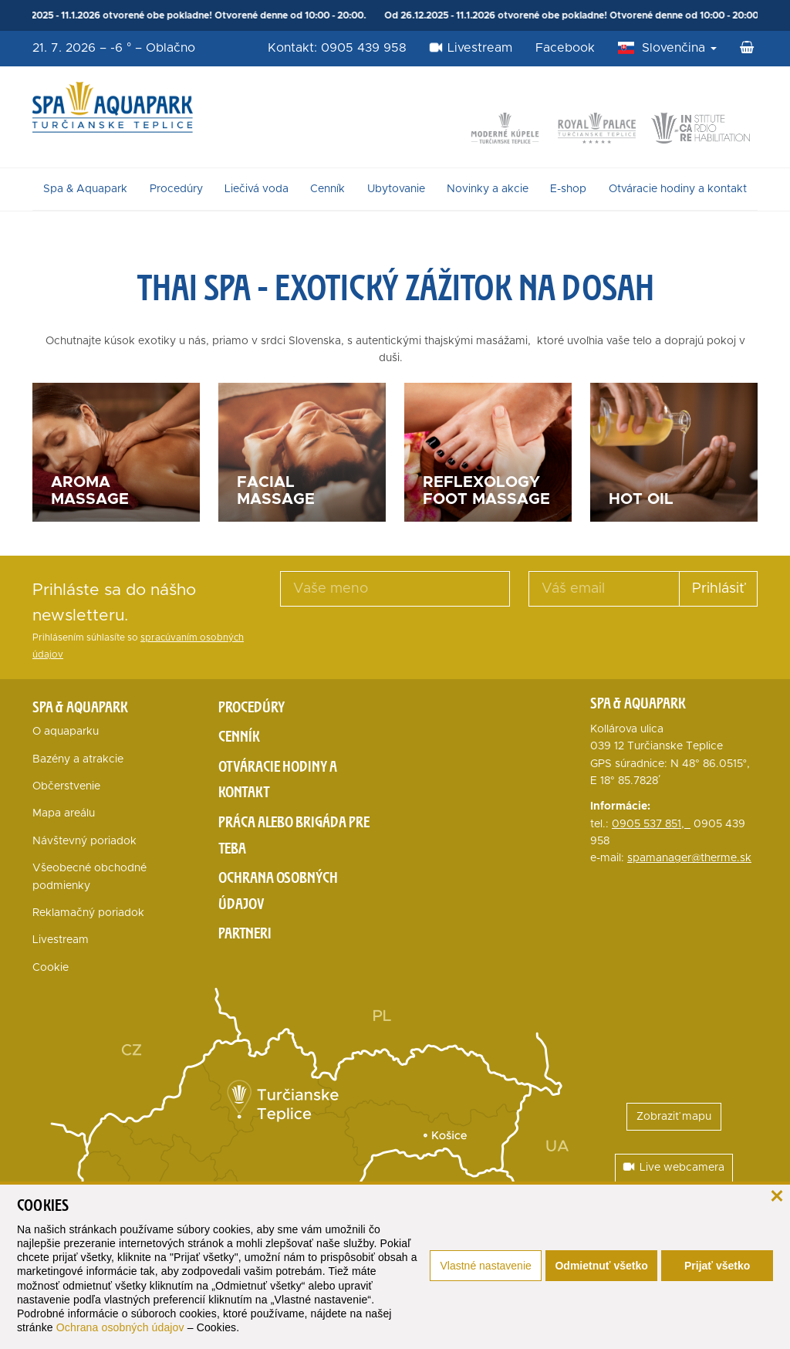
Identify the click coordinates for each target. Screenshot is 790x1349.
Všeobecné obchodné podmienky (89, 877)
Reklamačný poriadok (88, 913)
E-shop (568, 189)
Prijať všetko (717, 1265)
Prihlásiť (718, 589)
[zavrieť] (776, 1195)
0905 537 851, (651, 824)
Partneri (245, 933)
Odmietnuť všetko (601, 1265)
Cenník (327, 189)
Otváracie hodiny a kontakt (678, 189)
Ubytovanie (396, 189)
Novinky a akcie (487, 189)
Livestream (471, 48)
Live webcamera (673, 1167)
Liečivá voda (257, 189)
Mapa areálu (63, 813)
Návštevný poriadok (84, 841)
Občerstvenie (66, 786)
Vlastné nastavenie (485, 1265)
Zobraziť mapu (673, 1116)
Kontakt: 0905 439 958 (337, 48)
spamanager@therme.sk (689, 858)
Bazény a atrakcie (77, 759)
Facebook (565, 48)
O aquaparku (65, 731)
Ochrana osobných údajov (120, 1327)
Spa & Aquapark (85, 189)
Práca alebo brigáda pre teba (294, 835)
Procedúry (176, 189)
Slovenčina (679, 48)
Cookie (50, 967)
